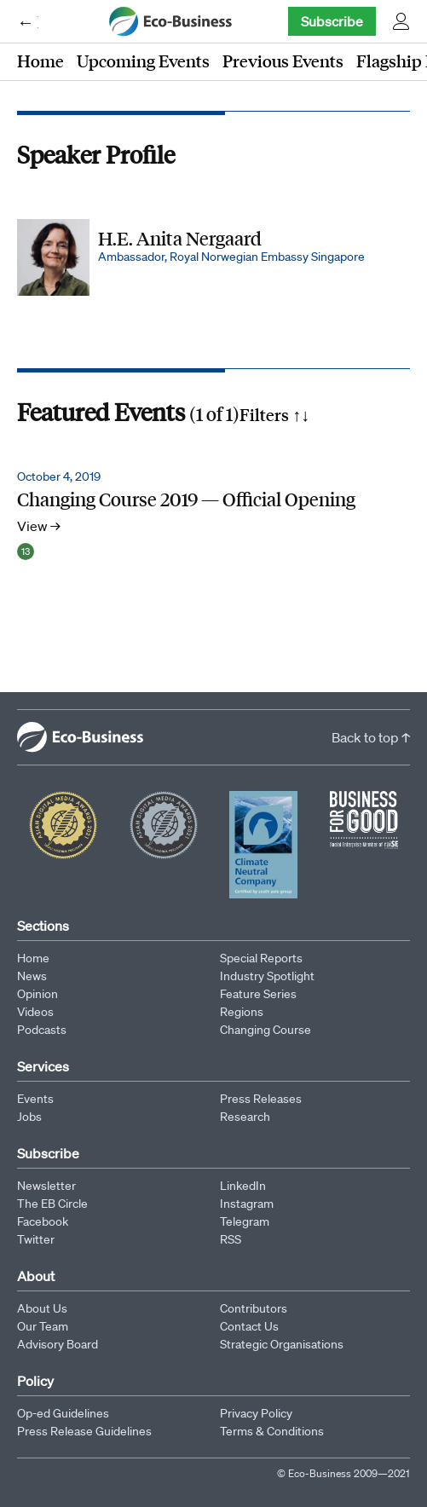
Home (40, 60)
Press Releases (261, 1098)
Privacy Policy (256, 1413)
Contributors (253, 1308)
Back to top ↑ (371, 737)
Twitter (36, 1239)
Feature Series (258, 994)
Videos (35, 1011)
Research (245, 1116)
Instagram (247, 1203)
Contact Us (249, 1326)
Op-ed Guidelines (63, 1413)
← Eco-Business (27, 21)
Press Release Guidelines (84, 1431)
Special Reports (261, 958)
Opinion (37, 994)
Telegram (244, 1221)
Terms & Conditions (272, 1431)
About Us (42, 1308)
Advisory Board (57, 1344)
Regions (241, 1011)
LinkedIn (243, 1185)
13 (25, 551)
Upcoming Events (143, 60)
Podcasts (41, 1029)
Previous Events (282, 60)
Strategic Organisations (281, 1344)
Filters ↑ (274, 414)
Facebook (42, 1221)
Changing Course (265, 1029)
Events (35, 1098)
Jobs (29, 1116)
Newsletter (46, 1185)
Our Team (42, 1326)
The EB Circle (52, 1203)
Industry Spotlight (267, 976)
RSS (230, 1239)
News (32, 976)
